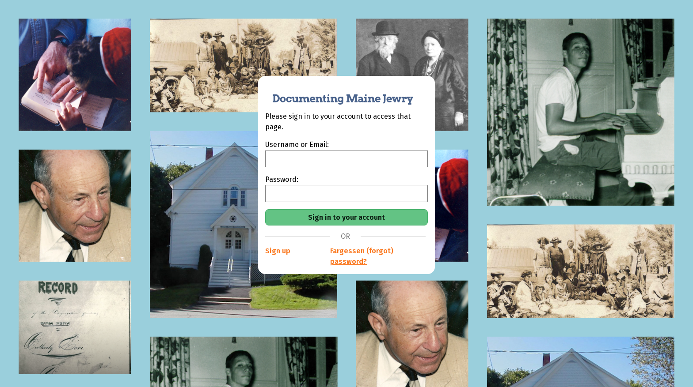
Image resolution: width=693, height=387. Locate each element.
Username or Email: (297, 144)
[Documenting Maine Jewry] (338, 93)
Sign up (277, 251)
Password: (281, 179)
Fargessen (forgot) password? (361, 256)
